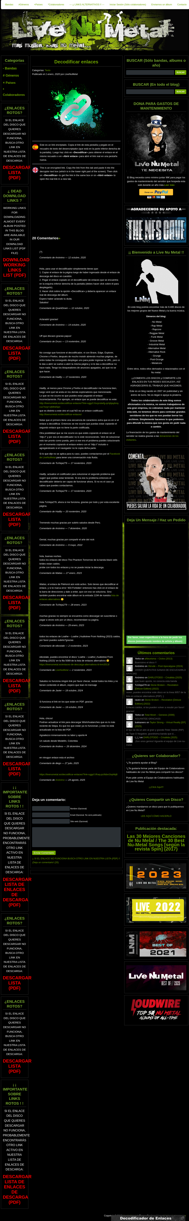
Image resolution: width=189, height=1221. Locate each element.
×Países (38, 4)
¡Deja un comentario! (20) (45, 862)
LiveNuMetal (61, 670)
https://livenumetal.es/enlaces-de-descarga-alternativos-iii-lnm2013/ (75, 664)
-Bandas (9, 4)
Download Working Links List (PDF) (16, 267)
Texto (47, 70)
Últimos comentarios (156, 653)
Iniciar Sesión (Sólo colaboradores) (128, 4)
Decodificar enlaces (76, 61)
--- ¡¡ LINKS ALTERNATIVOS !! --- (86, 4)
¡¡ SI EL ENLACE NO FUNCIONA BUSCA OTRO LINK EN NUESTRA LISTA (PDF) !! (76, 858)
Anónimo (60, 780)
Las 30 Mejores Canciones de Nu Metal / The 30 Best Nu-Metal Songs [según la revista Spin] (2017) (156, 842)
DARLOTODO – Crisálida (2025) (165, 677)
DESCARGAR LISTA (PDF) (17, 172)
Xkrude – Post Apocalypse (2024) (165, 666)
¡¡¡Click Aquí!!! (156, 787)
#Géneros (23, 4)
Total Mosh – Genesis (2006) (160, 714)
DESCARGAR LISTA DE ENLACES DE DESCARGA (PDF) (17, 892)
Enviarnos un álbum (161, 4)
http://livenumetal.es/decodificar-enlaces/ (61, 414)
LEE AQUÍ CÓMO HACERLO (156, 816)
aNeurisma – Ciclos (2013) (159, 658)
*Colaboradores (56, 4)
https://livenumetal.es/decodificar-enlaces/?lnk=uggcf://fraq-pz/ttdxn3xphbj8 (78, 774)
